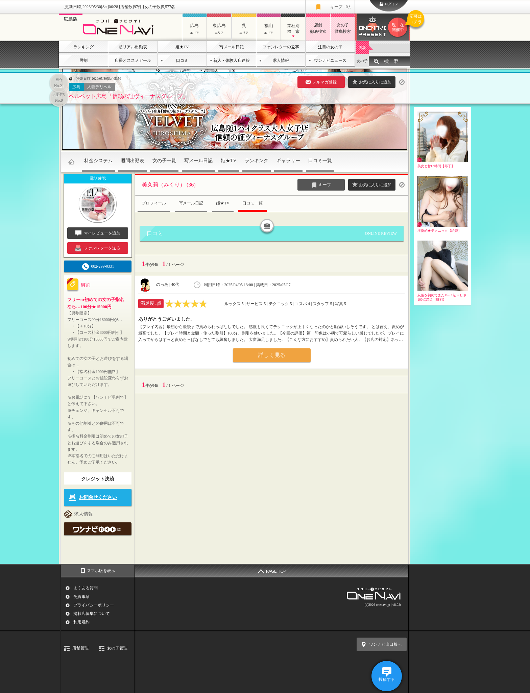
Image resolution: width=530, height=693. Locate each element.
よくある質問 (85, 588)
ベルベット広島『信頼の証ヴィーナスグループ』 (128, 96)
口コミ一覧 (320, 160)
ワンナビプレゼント (398, 27)
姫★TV (182, 47)
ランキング (83, 47)
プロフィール (154, 203)
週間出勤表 (132, 160)
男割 (83, 60)
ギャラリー (288, 160)
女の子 (362, 61)
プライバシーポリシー (93, 605)
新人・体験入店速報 (231, 60)
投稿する (387, 679)
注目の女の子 (330, 47)
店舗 (362, 48)
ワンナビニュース (330, 60)
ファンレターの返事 (281, 47)
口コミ (182, 60)
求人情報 (281, 60)
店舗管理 (80, 648)
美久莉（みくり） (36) (169, 185)
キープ (340, 6)
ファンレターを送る (97, 248)
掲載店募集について (91, 613)
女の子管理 (117, 648)
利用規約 (81, 622)
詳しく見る (271, 355)
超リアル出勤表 (133, 47)
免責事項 (81, 596)
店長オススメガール (133, 60)
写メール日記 (231, 47)
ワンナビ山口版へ (385, 644)
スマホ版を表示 (101, 570)
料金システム (98, 160)
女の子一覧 (164, 160)
